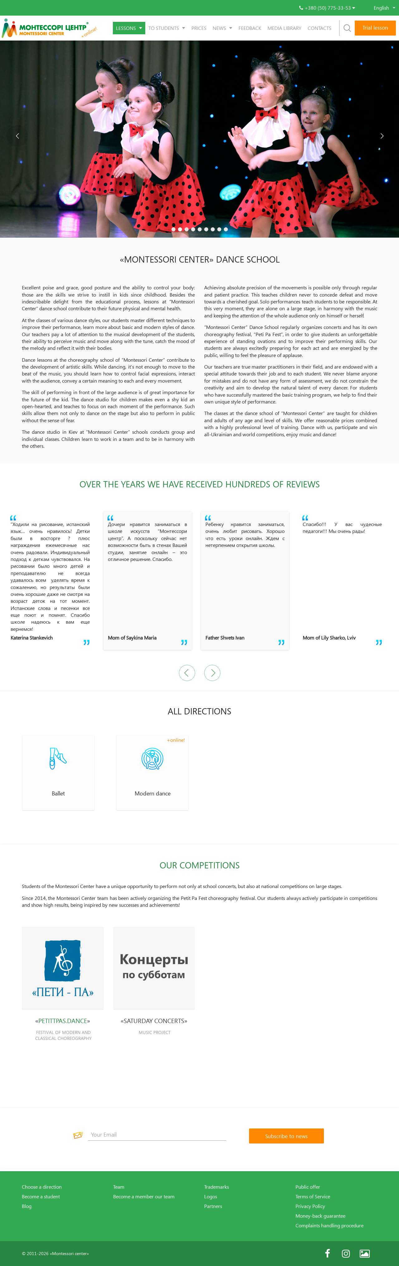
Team (118, 1186)
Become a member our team (144, 1196)
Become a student (41, 1196)
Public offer (308, 1186)
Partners (213, 1206)
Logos (210, 1196)
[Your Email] (157, 1134)
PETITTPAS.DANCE (62, 1020)
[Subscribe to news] (286, 1135)
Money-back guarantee (320, 1215)
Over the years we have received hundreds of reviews (199, 484)
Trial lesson (375, 27)
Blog (26, 1206)
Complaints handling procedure (329, 1225)
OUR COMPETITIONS (200, 865)
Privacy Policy (310, 1206)
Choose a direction (42, 1186)
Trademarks (216, 1186)
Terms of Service (313, 1196)
